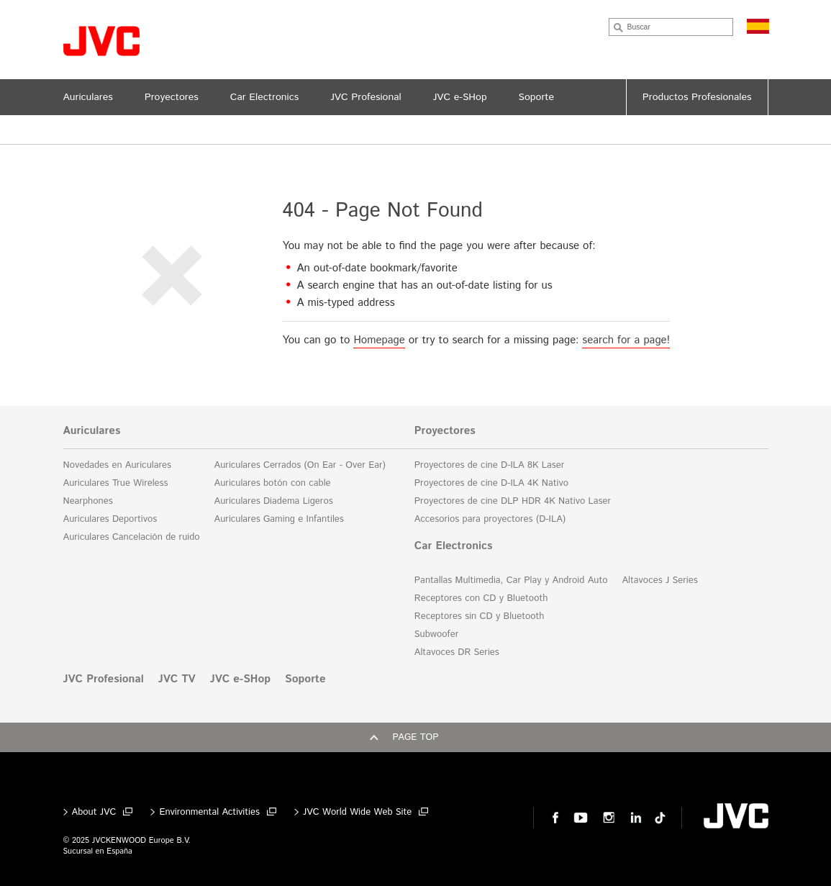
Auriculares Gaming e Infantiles (279, 519)
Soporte (305, 679)
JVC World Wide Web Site (357, 812)
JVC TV (177, 679)
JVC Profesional (103, 679)
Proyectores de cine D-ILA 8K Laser (489, 465)
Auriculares (92, 431)
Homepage (378, 340)
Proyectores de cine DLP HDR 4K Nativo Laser (512, 501)
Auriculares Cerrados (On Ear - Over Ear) (300, 465)
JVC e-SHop (240, 679)
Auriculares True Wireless (115, 483)
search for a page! (626, 340)
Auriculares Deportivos (110, 519)
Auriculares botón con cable (272, 483)
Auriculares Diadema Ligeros (273, 501)
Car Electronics (453, 546)
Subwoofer (436, 634)
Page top (416, 737)
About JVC (94, 812)
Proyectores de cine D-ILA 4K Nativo (491, 483)
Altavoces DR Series (456, 652)
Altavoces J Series (659, 580)
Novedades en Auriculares (117, 465)
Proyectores (445, 431)
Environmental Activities (209, 812)
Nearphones (88, 501)
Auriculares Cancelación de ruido (131, 537)
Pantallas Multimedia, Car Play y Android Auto (511, 580)
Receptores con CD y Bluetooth (481, 598)
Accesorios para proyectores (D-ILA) (490, 519)
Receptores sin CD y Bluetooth (479, 616)
